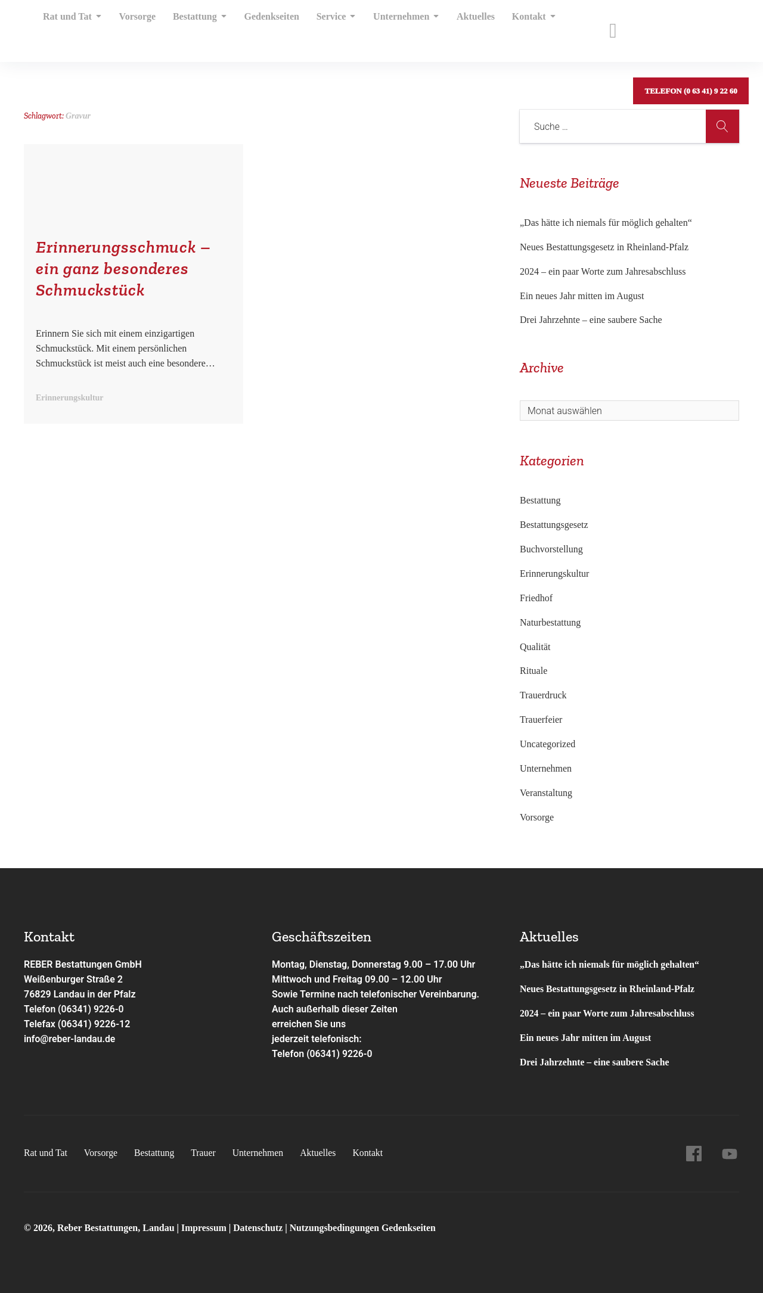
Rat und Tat (72, 26)
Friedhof (536, 598)
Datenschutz (259, 1228)
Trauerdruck (543, 695)
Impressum (205, 1228)
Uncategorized (547, 744)
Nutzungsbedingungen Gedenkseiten (365, 1228)
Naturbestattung (550, 622)
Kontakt (514, 26)
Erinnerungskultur (554, 573)
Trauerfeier (541, 719)
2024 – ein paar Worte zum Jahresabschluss (603, 271)
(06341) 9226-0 (339, 1053)
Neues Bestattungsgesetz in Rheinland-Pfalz (605, 247)
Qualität (535, 647)
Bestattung (194, 26)
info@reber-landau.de (70, 1039)
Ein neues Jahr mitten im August (582, 296)
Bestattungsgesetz (554, 525)
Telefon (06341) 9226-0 (75, 1009)
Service (325, 26)
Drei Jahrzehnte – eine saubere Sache (591, 320)
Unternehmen (392, 26)
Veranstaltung (546, 793)
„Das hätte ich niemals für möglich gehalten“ (606, 222)
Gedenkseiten (262, 26)
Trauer (205, 1153)
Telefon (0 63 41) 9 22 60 (690, 26)
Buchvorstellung (551, 549)
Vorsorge (134, 26)
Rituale (533, 671)
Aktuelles (459, 26)
